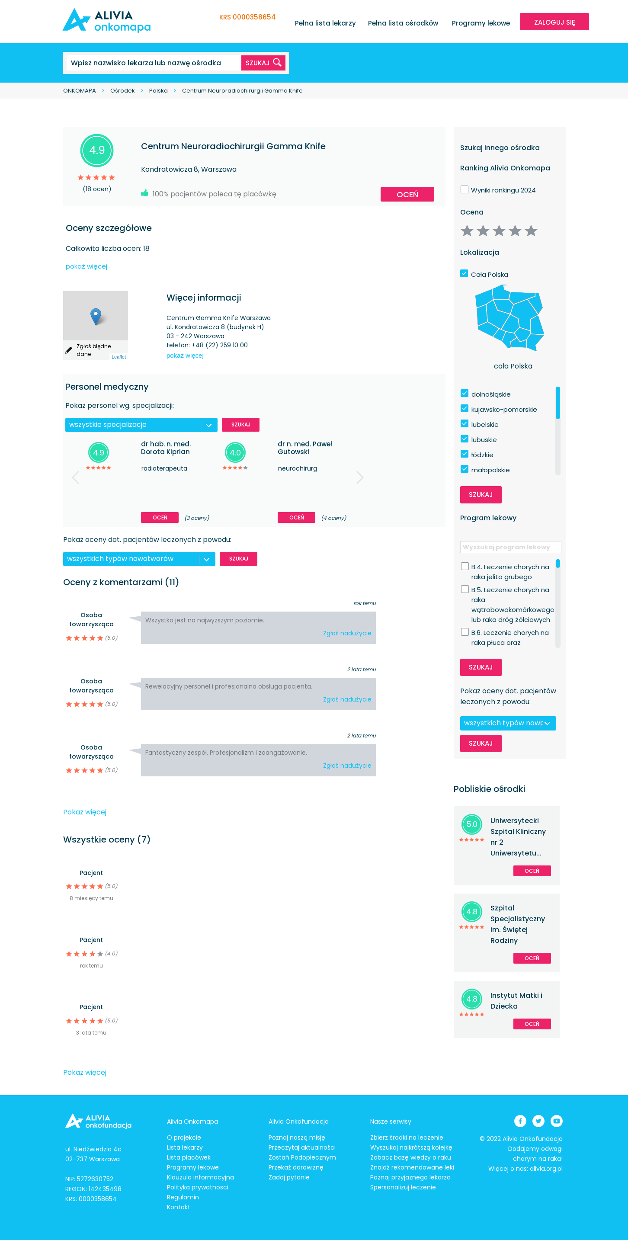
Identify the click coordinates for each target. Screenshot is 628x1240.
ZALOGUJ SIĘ (554, 22)
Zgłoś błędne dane (94, 350)
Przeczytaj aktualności (302, 1147)
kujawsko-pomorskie (504, 409)
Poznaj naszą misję (297, 1137)
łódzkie (482, 454)
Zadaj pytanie (289, 1177)
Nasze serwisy (390, 1121)
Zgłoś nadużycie (347, 633)
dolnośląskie (491, 394)
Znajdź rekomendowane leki (412, 1167)
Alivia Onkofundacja (299, 1121)
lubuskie (484, 439)
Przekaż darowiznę (296, 1167)
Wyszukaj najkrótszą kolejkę (411, 1147)
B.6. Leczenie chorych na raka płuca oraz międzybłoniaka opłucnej (511, 633)
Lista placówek (189, 1157)
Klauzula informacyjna (200, 1177)
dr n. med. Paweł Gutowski (305, 447)
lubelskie (485, 424)
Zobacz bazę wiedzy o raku (410, 1157)
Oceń (407, 194)
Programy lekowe (481, 23)
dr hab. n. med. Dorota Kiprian (166, 447)
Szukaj (240, 424)
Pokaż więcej (84, 812)
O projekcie (184, 1137)
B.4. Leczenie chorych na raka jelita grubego (510, 567)
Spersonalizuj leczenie (403, 1187)
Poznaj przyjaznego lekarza (410, 1177)
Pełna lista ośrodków (403, 23)
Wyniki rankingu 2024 (503, 190)
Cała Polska (489, 274)
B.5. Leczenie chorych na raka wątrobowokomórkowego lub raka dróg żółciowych (512, 590)
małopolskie (490, 469)
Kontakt (178, 1207)
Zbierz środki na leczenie (406, 1137)
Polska (158, 91)
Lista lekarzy (185, 1147)
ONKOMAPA (79, 91)
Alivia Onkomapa (192, 1121)
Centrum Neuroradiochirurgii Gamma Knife (242, 91)
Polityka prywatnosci (197, 1187)
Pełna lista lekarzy (325, 23)
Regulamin (183, 1197)
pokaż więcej (86, 266)
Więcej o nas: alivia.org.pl (525, 1168)
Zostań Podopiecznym (302, 1157)
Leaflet (119, 356)
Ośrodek (122, 91)
